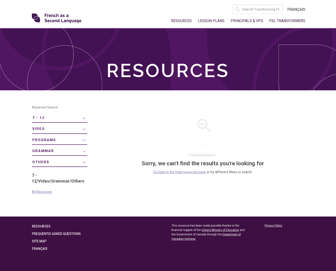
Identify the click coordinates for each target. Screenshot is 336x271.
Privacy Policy (273, 225)
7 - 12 (38, 118)
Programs (44, 140)
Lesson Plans (211, 21)
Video (38, 129)
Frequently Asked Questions (56, 234)
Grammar (43, 151)
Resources (181, 21)
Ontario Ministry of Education (220, 230)
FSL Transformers (287, 21)
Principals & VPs (247, 21)
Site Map (39, 241)
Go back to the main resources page (179, 172)
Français (296, 9)
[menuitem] (59, 118)
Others (40, 162)
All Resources (42, 192)
